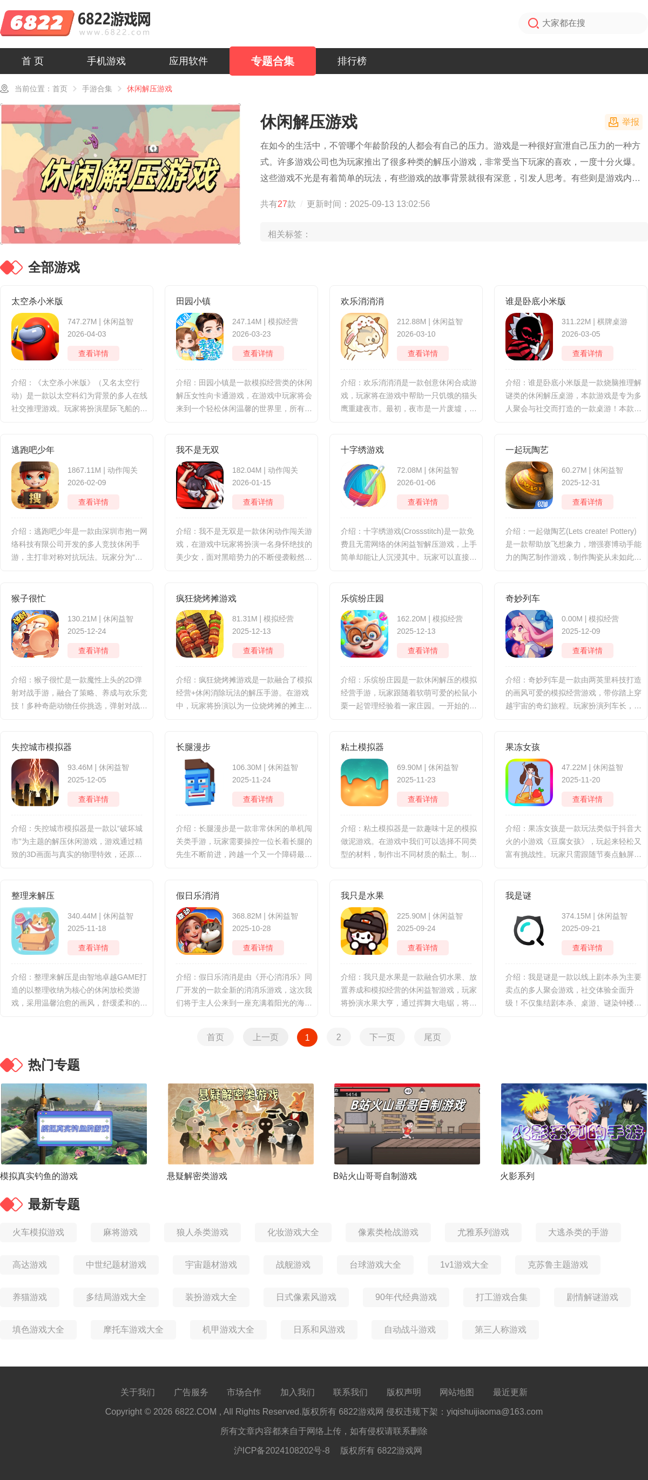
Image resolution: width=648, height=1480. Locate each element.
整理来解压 (33, 895)
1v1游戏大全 (464, 1264)
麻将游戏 (120, 1232)
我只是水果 (362, 895)
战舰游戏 (293, 1264)
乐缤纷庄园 (362, 598)
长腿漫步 (193, 747)
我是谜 (518, 895)
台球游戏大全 (375, 1264)
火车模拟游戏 (38, 1232)
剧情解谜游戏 (592, 1297)
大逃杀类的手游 (578, 1232)
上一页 (266, 1036)
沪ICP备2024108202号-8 (282, 1450)
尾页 (432, 1036)
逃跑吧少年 (33, 449)
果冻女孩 (522, 747)
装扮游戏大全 (211, 1297)
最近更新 (510, 1392)
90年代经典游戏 (406, 1297)
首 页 (33, 61)
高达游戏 (29, 1264)
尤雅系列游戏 (483, 1232)
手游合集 (97, 88)
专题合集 (272, 61)
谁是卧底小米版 (535, 301)
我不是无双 (197, 449)
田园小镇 (193, 301)
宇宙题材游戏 (211, 1264)
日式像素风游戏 (306, 1297)
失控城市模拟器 (41, 747)
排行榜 (352, 61)
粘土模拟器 (362, 747)
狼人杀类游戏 (202, 1232)
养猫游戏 (29, 1297)
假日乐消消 (197, 895)
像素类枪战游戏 (388, 1232)
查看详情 (93, 353)
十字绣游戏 (362, 449)
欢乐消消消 (362, 301)
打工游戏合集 (502, 1297)
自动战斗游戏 (410, 1329)
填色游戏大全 (38, 1329)
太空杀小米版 (37, 301)
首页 (60, 88)
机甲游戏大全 (228, 1329)
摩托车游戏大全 (133, 1329)
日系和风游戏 (319, 1329)
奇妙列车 (522, 598)
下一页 (382, 1036)
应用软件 (188, 61)
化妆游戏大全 (293, 1232)
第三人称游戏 (500, 1329)
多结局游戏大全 (116, 1297)
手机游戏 (106, 61)
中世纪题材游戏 (116, 1264)
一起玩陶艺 (527, 449)
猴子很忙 (28, 598)
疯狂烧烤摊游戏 (206, 598)
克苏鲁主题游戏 (558, 1264)
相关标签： (289, 234)
